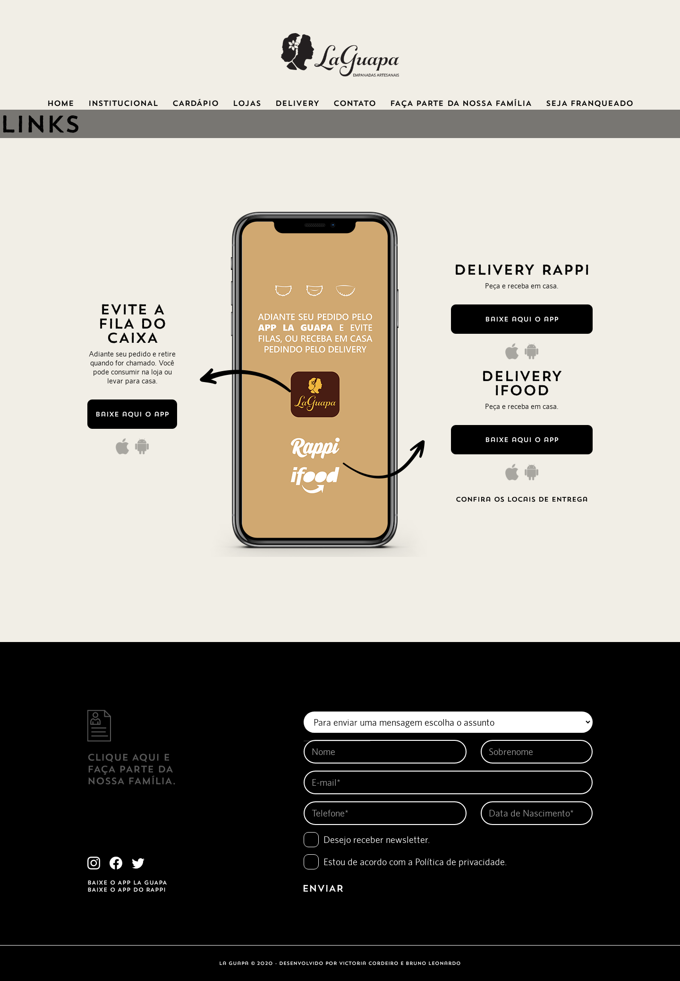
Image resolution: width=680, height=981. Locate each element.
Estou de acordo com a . (415, 861)
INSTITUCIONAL (123, 103)
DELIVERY (297, 103)
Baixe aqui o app (132, 414)
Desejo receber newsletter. (376, 839)
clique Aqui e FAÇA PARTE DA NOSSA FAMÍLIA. (131, 758)
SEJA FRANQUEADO (589, 103)
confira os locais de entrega (522, 499)
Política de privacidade (460, 861)
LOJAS (247, 103)
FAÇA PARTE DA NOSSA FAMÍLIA (461, 103)
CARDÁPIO (195, 103)
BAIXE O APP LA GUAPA (127, 882)
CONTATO (354, 103)
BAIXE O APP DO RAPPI (126, 889)
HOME (60, 103)
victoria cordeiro (369, 963)
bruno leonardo (433, 963)
